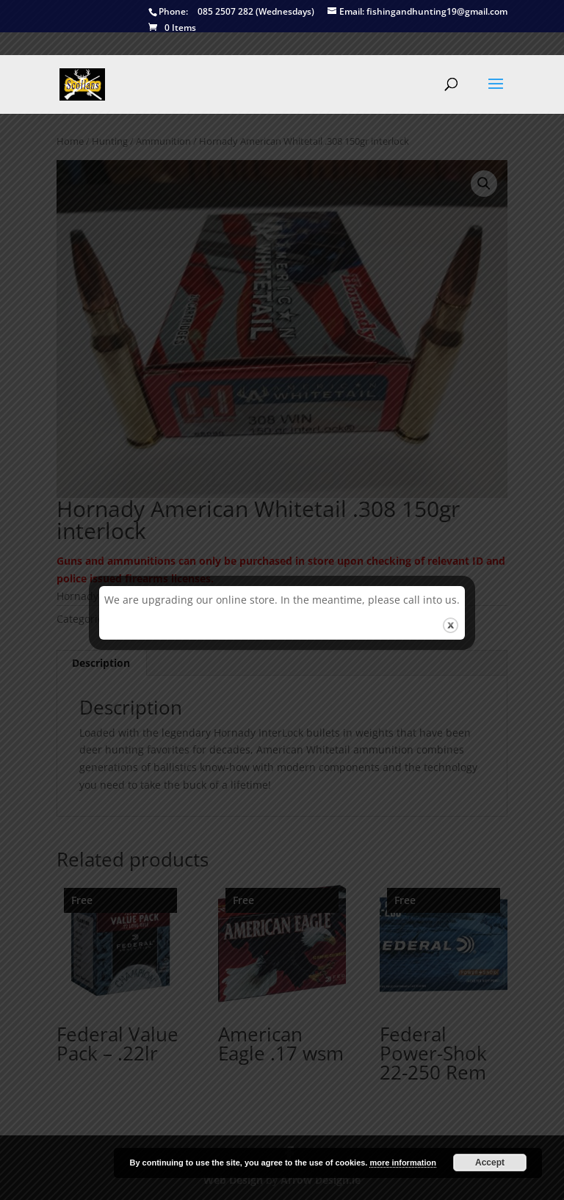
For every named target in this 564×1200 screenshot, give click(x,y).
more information (402, 1162)
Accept (490, 1162)
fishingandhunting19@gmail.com (417, 12)
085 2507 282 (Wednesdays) (231, 12)
